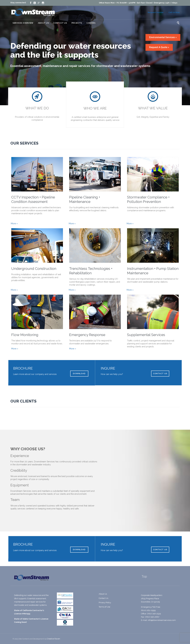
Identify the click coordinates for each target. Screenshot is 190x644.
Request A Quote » (159, 47)
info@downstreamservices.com (162, 620)
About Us (103, 594)
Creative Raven (53, 639)
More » (14, 223)
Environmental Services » (163, 37)
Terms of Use (104, 607)
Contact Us (103, 598)
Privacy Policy (105, 602)
